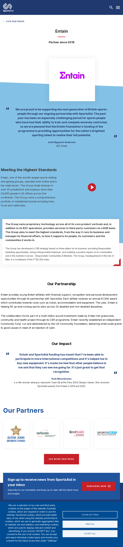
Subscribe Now (96, 486)
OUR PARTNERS (15, 21)
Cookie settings (90, 514)
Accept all (90, 534)
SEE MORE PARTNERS (61, 459)
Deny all (90, 524)
